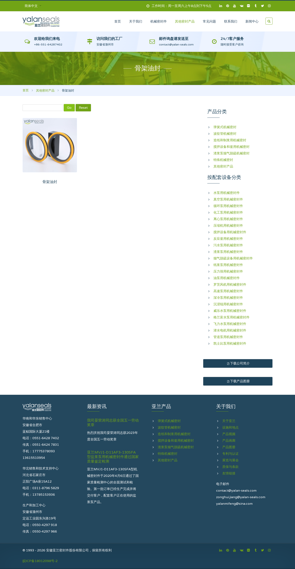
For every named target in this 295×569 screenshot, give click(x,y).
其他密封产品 (45, 90)
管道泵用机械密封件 (228, 337)
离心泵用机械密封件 (228, 219)
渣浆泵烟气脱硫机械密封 (231, 153)
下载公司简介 (238, 363)
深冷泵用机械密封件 (228, 297)
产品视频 (228, 434)
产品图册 (228, 447)
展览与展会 (230, 460)
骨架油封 (49, 181)
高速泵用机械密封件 (228, 291)
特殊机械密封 (223, 160)
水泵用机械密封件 (226, 193)
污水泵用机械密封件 (228, 245)
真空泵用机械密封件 (228, 199)
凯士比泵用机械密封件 (229, 343)
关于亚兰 (228, 421)
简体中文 (33, 6)
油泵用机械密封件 (226, 278)
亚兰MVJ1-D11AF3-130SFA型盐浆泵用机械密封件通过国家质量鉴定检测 (113, 457)
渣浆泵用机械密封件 (228, 252)
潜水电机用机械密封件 (229, 330)
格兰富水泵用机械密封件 (231, 317)
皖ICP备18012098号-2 (40, 561)
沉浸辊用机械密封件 (228, 304)
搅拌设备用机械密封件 (229, 232)
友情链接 (228, 473)
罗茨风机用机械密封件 (229, 284)
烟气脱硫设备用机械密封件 (233, 258)
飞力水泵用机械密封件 (229, 324)
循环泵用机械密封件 (228, 206)
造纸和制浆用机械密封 (229, 140)
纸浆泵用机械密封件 (228, 265)
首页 (26, 90)
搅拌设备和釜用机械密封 (231, 147)
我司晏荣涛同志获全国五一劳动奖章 (113, 422)
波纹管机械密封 (224, 133)
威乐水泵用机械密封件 (229, 311)
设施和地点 (230, 427)
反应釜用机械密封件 (228, 238)
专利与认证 (230, 453)
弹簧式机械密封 (224, 127)
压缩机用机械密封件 (228, 225)
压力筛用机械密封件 (228, 271)
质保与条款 (230, 467)
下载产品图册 (238, 381)
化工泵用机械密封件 (228, 212)
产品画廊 (228, 440)
